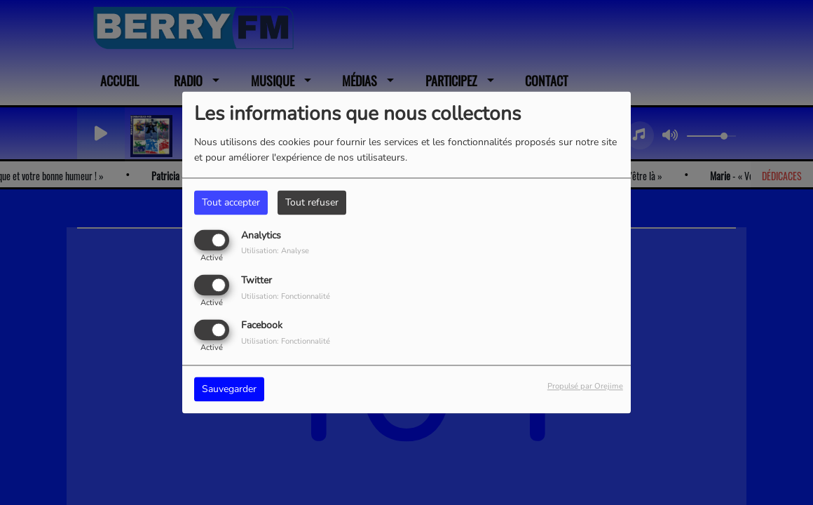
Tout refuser (312, 202)
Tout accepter (231, 202)
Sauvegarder (229, 389)
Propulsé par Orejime (585, 387)
